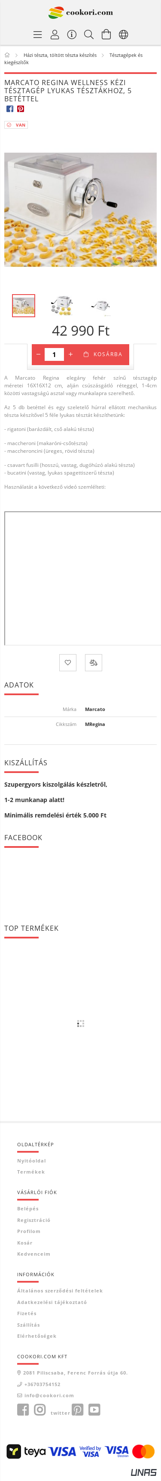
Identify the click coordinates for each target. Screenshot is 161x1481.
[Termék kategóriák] (37, 34)
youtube (94, 1410)
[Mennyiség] (54, 354)
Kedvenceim (34, 1254)
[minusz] (38, 354)
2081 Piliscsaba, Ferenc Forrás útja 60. (75, 1372)
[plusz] (70, 354)
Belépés (28, 1208)
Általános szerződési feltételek (60, 1290)
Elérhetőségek (37, 1336)
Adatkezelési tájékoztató (52, 1302)
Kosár (25, 1242)
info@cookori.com (49, 1395)
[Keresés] (89, 34)
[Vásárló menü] (72, 34)
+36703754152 (42, 1384)
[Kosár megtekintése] (106, 34)
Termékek (31, 1171)
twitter (60, 1412)
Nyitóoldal (31, 1160)
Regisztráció (34, 1220)
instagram (39, 1410)
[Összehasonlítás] (93, 662)
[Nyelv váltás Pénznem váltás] (123, 34)
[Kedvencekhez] (67, 662)
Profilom (29, 1231)
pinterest (77, 1410)
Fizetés (26, 1313)
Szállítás (28, 1325)
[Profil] (55, 34)
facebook (22, 1410)
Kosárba (108, 354)
